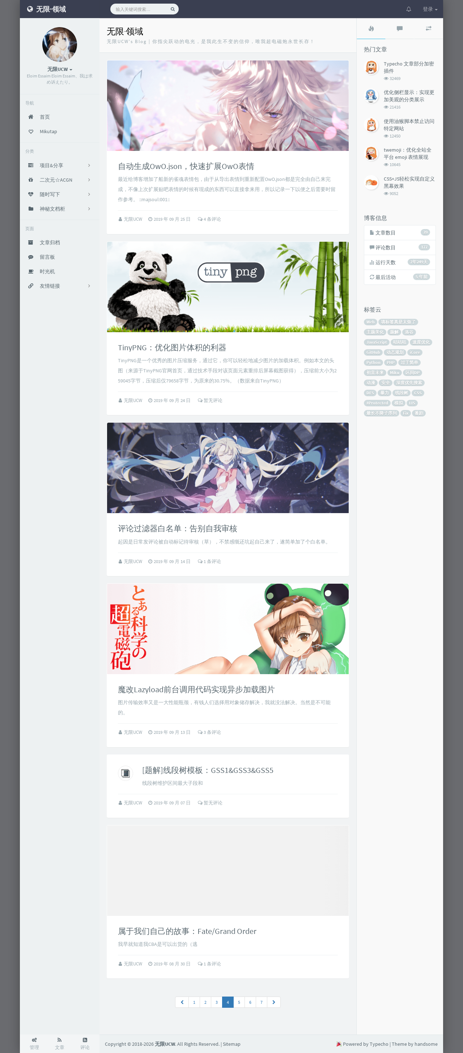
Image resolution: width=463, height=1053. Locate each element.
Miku (394, 372)
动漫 (370, 382)
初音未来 (375, 372)
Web (370, 322)
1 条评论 (209, 561)
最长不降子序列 (381, 413)
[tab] (371, 28)
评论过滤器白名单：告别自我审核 (177, 528)
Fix (405, 413)
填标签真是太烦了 (398, 322)
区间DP (412, 372)
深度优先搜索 (409, 382)
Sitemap (232, 1044)
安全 (385, 382)
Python (373, 362)
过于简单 (409, 362)
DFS (370, 393)
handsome (426, 1044)
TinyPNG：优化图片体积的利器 (172, 347)
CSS (418, 393)
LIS (412, 403)
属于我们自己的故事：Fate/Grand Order (187, 931)
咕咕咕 (399, 342)
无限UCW (133, 219)
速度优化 (421, 342)
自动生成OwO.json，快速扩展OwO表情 (186, 166)
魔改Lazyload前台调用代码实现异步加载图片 (196, 689)
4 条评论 (209, 219)
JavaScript (376, 342)
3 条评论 (209, 732)
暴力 (384, 393)
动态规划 (395, 352)
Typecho (379, 1044)
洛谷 (409, 332)
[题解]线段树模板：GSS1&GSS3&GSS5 (207, 770)
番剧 (419, 413)
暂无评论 (210, 400)
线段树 (401, 393)
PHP (391, 362)
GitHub (373, 352)
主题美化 (375, 332)
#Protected (377, 403)
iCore (415, 352)
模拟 (398, 403)
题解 (394, 332)
